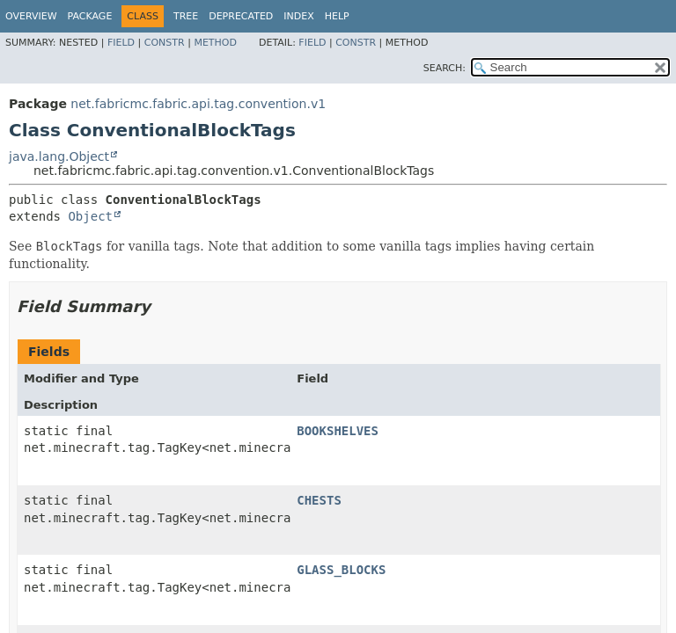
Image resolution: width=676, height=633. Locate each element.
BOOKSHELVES (337, 431)
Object (90, 216)
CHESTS (319, 500)
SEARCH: (444, 68)
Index (298, 16)
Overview (31, 16)
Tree (185, 16)
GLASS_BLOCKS (341, 570)
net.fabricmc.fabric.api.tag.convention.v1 (198, 104)
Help (337, 16)
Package (90, 16)
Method (215, 42)
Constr (164, 42)
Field (121, 42)
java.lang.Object (59, 156)
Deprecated (241, 16)
